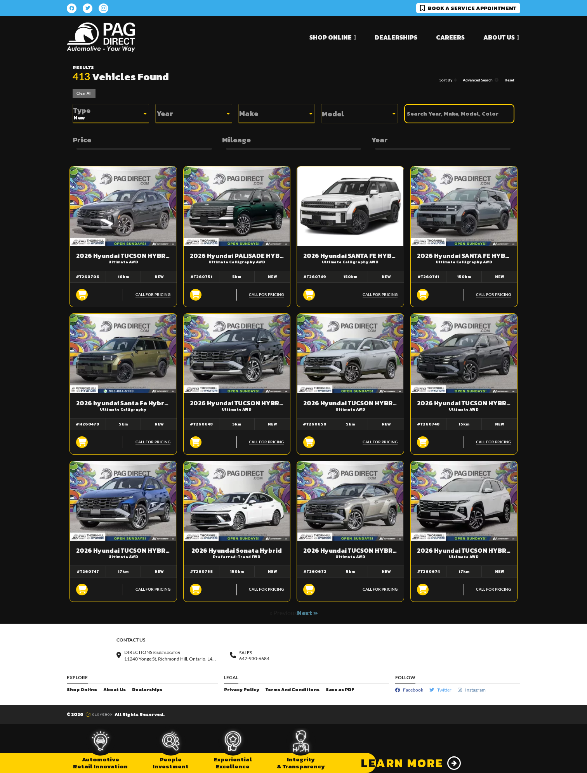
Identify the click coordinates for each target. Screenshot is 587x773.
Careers (450, 37)
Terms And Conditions (293, 690)
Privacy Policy (241, 690)
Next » (307, 612)
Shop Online (82, 690)
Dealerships (396, 37)
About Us (114, 690)
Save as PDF (340, 690)
